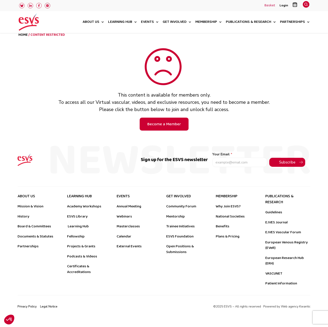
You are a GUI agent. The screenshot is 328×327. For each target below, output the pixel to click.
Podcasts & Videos (82, 263)
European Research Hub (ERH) (284, 268)
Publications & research (248, 22)
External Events (129, 253)
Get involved (175, 22)
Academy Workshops (84, 213)
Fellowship (76, 243)
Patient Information (281, 290)
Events (147, 22)
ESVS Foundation (180, 243)
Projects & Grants (81, 253)
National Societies (230, 223)
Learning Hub (78, 233)
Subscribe (287, 169)
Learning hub (120, 22)
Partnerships (292, 22)
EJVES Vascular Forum (283, 239)
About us (91, 22)
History (23, 223)
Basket (269, 6)
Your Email (222, 162)
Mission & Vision (30, 213)
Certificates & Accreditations (79, 276)
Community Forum (181, 213)
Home (23, 42)
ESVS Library (77, 223)
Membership (206, 22)
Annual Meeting (129, 213)
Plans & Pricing (227, 243)
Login (284, 5)
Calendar (124, 243)
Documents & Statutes (35, 243)
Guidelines (273, 219)
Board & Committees (34, 233)
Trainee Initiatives (180, 233)
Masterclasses (128, 233)
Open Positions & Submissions (180, 256)
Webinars (124, 223)
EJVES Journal (276, 229)
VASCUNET (273, 281)
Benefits (222, 233)
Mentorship (175, 223)
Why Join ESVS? (228, 213)
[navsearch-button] (306, 5)
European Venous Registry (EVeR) (286, 252)
